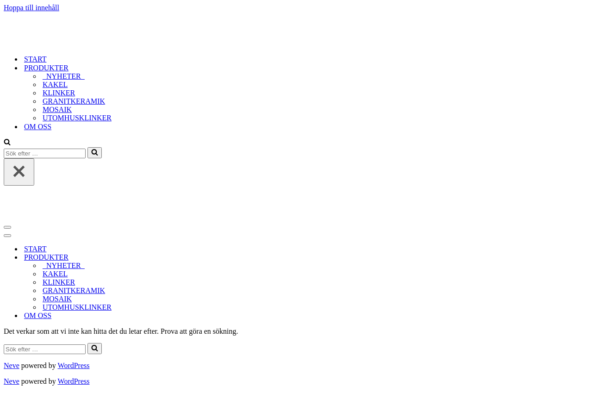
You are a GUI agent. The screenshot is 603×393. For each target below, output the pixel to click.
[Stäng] (19, 172)
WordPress (74, 365)
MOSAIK (57, 109)
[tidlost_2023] (61, 43)
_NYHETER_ (64, 76)
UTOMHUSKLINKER (77, 118)
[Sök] (7, 143)
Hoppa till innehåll (31, 8)
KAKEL (55, 84)
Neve (11, 365)
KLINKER (59, 93)
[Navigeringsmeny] (7, 227)
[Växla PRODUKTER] (165, 258)
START (35, 59)
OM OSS (37, 127)
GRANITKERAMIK (74, 101)
